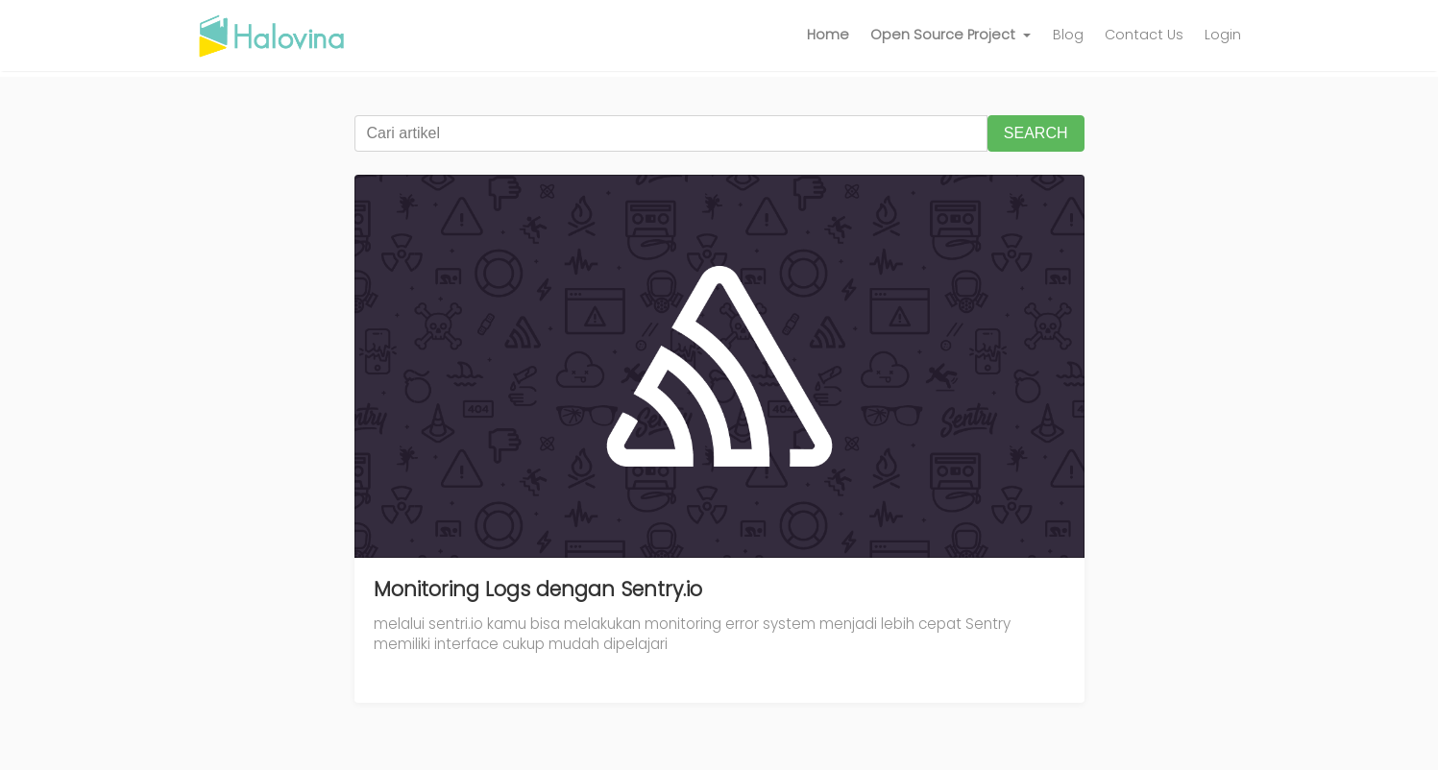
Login (1223, 34)
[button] (951, 35)
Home (828, 34)
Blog (1068, 34)
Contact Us (1144, 34)
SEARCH (1036, 133)
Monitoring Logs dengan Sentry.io (538, 589)
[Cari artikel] (670, 133)
